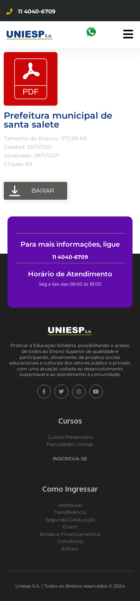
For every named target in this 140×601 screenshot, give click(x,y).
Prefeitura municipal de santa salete (58, 120)
